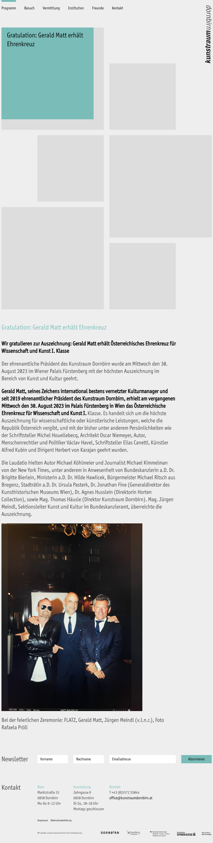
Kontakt (117, 8)
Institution (76, 8)
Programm (8, 8)
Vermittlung (51, 8)
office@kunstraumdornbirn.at (130, 798)
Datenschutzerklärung (61, 820)
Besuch (29, 8)
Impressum (42, 820)
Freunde (98, 8)
